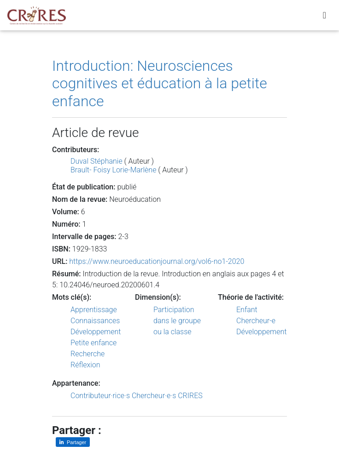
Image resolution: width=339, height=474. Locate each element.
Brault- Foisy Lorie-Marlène (113, 170)
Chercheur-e (255, 320)
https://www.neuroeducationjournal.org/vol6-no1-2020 (156, 261)
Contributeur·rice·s (100, 395)
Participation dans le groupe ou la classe (177, 320)
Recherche (87, 353)
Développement (95, 331)
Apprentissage (93, 309)
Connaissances (95, 320)
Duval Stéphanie (96, 161)
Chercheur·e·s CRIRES (167, 395)
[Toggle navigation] (324, 17)
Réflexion (85, 364)
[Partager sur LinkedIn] (73, 442)
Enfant (246, 309)
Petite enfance (93, 342)
